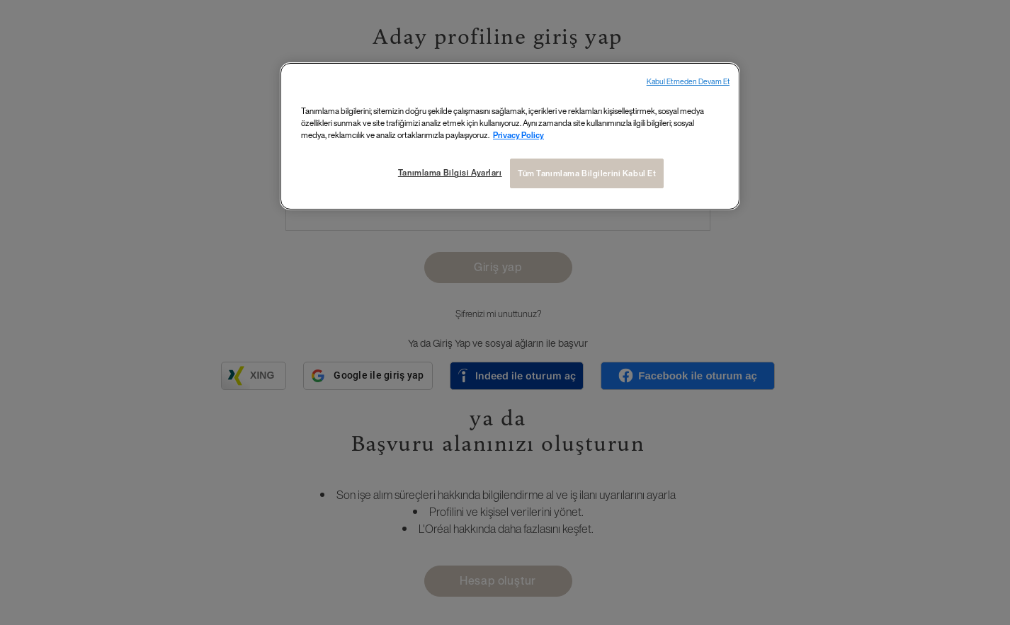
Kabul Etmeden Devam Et (688, 81)
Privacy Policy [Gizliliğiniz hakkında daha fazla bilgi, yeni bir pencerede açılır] (518, 135)
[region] (510, 136)
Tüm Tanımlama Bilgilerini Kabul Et (587, 173)
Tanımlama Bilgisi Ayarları (450, 172)
